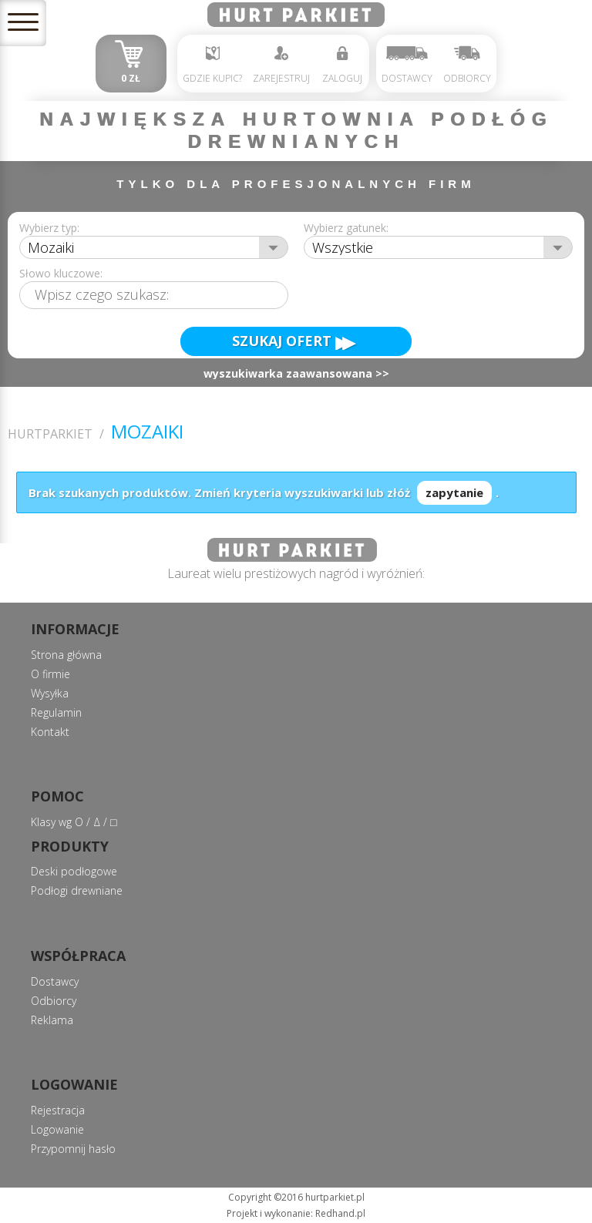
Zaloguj (342, 65)
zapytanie (454, 492)
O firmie (50, 674)
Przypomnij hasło (73, 1148)
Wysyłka (50, 693)
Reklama (52, 1020)
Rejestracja (58, 1110)
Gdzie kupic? (212, 65)
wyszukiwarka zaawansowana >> (296, 374)
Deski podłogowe (74, 871)
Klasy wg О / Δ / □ (73, 822)
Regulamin (56, 712)
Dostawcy (407, 65)
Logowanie (57, 1129)
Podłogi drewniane (77, 890)
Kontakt (50, 731)
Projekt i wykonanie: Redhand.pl (296, 1213)
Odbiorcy (467, 65)
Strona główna (66, 654)
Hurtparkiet (50, 434)
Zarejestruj (281, 65)
